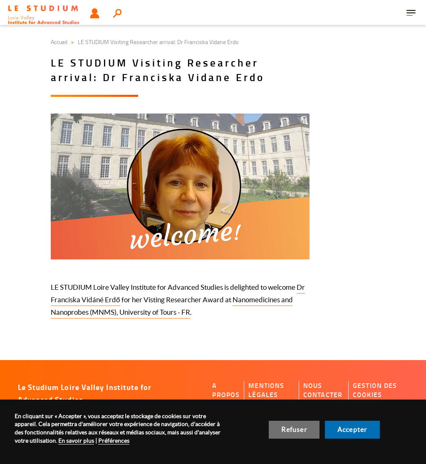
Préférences (113, 440)
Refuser (294, 429)
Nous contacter (322, 390)
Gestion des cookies (375, 390)
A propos (226, 390)
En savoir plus (76, 440)
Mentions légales (266, 390)
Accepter (352, 429)
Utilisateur (94, 13)
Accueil (59, 42)
